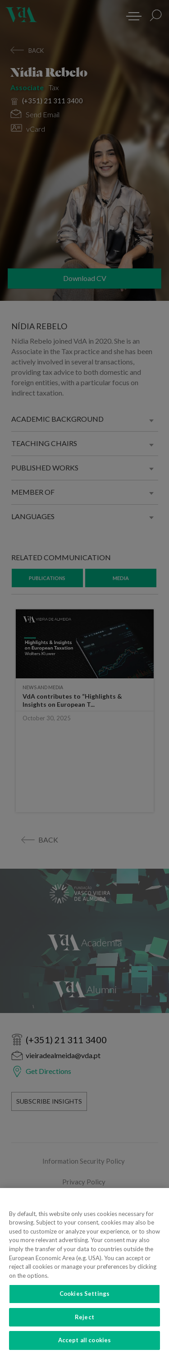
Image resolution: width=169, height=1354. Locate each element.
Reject (84, 1322)
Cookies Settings (84, 1299)
